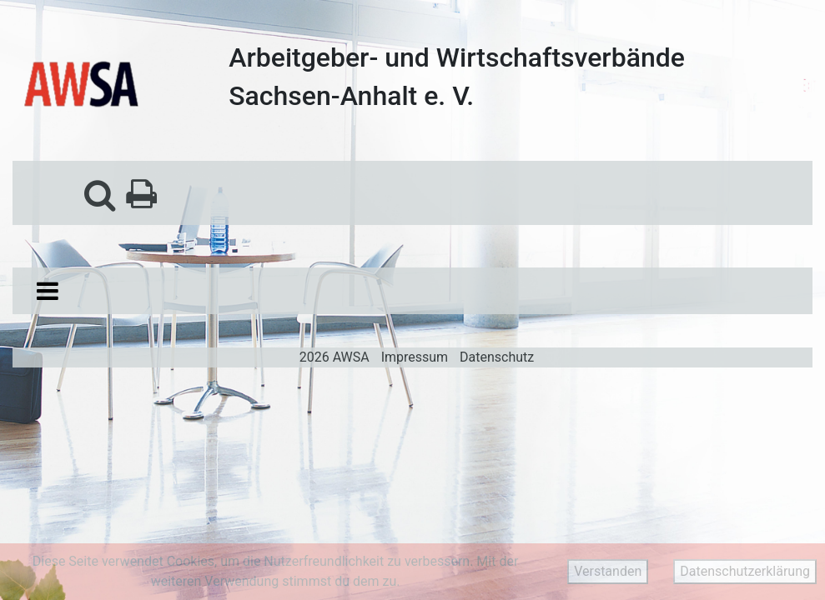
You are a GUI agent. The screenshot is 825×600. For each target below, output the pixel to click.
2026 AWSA (334, 357)
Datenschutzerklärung (745, 571)
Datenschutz (497, 357)
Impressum (415, 357)
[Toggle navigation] (47, 291)
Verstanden (607, 571)
